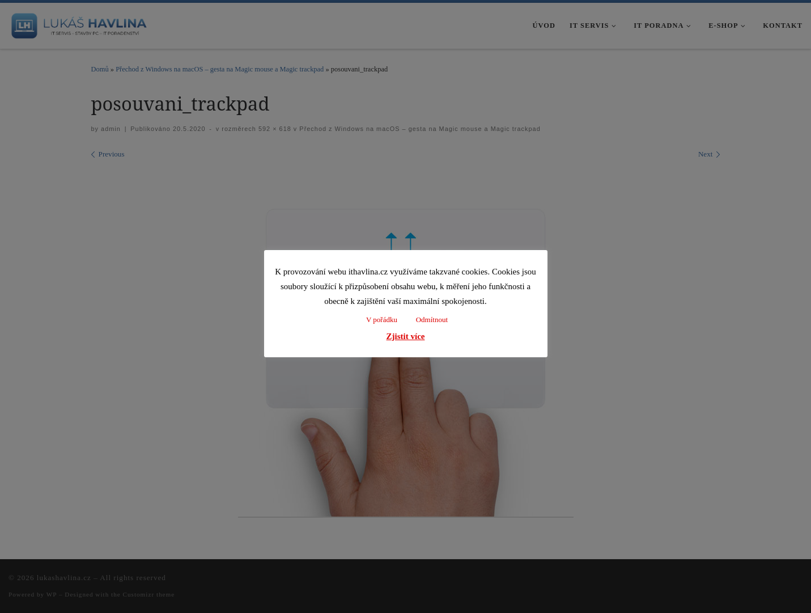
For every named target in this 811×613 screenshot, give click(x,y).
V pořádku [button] (381, 319)
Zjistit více (406, 336)
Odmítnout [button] (432, 319)
